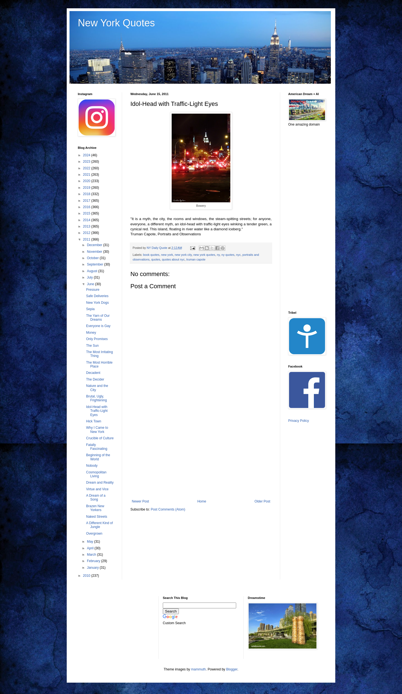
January (93, 568)
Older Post (262, 501)
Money (91, 333)
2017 (87, 201)
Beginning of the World (98, 457)
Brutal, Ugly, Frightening (96, 398)
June (91, 284)
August (92, 271)
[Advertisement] (201, 454)
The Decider (95, 379)
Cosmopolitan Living (96, 474)
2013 (87, 226)
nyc (238, 254)
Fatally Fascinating (96, 447)
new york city (183, 254)
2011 (87, 239)
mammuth (198, 669)
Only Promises (97, 339)
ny (218, 254)
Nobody (91, 466)
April (90, 548)
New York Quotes (116, 23)
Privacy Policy (298, 421)
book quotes (151, 254)
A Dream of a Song (95, 497)
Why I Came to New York (97, 429)
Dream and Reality (100, 482)
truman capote (195, 259)
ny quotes (228, 254)
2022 (87, 168)
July (90, 277)
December (95, 245)
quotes (155, 259)
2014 (87, 220)
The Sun (92, 346)
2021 (87, 175)
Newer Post (140, 501)
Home (201, 501)
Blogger (232, 669)
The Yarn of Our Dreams (98, 318)
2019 (87, 188)
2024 (87, 155)
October (93, 258)
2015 (87, 213)
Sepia (90, 309)
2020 (87, 181)
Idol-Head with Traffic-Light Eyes (97, 411)
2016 (87, 207)
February (94, 561)
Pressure (92, 290)
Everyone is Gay (98, 326)
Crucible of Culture (100, 438)
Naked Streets (96, 517)
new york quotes (204, 254)
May (90, 542)
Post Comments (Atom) (168, 509)
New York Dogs (97, 303)
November (95, 252)
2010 (87, 576)
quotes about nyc (173, 259)
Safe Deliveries (97, 296)
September (95, 264)
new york (167, 254)
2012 (87, 233)
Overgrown (94, 533)
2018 (87, 194)
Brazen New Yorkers (95, 508)
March (92, 555)
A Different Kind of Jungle (99, 525)
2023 (87, 162)
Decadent (93, 373)
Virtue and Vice (97, 489)
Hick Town (93, 421)
